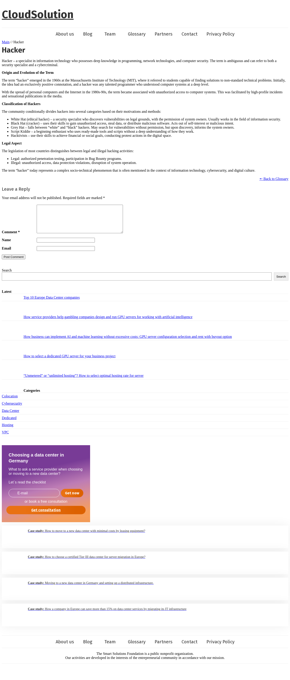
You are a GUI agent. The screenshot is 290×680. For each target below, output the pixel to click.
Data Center (10, 416)
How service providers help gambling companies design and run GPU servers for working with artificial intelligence (108, 322)
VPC (5, 438)
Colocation (10, 402)
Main (6, 42)
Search (7, 276)
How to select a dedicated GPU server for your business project (69, 361)
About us (65, 34)
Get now (72, 498)
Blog (90, 34)
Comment (11, 237)
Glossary (137, 34)
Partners (164, 34)
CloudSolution (38, 14)
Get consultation (46, 515)
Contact (189, 34)
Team (112, 34)
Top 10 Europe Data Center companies (52, 303)
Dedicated (9, 423)
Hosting (7, 430)
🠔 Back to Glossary (273, 179)
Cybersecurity (12, 409)
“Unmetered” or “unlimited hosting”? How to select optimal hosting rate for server (84, 381)
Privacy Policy (220, 34)
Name (6, 245)
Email (6, 254)
